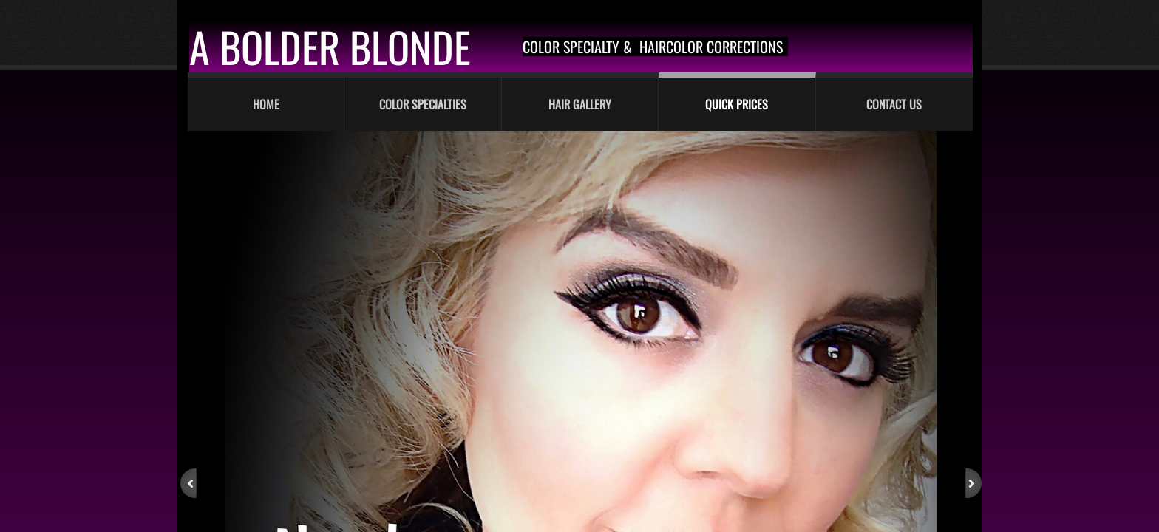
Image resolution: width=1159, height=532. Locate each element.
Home (266, 104)
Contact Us (894, 104)
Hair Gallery (579, 104)
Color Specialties (422, 104)
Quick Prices (736, 104)
